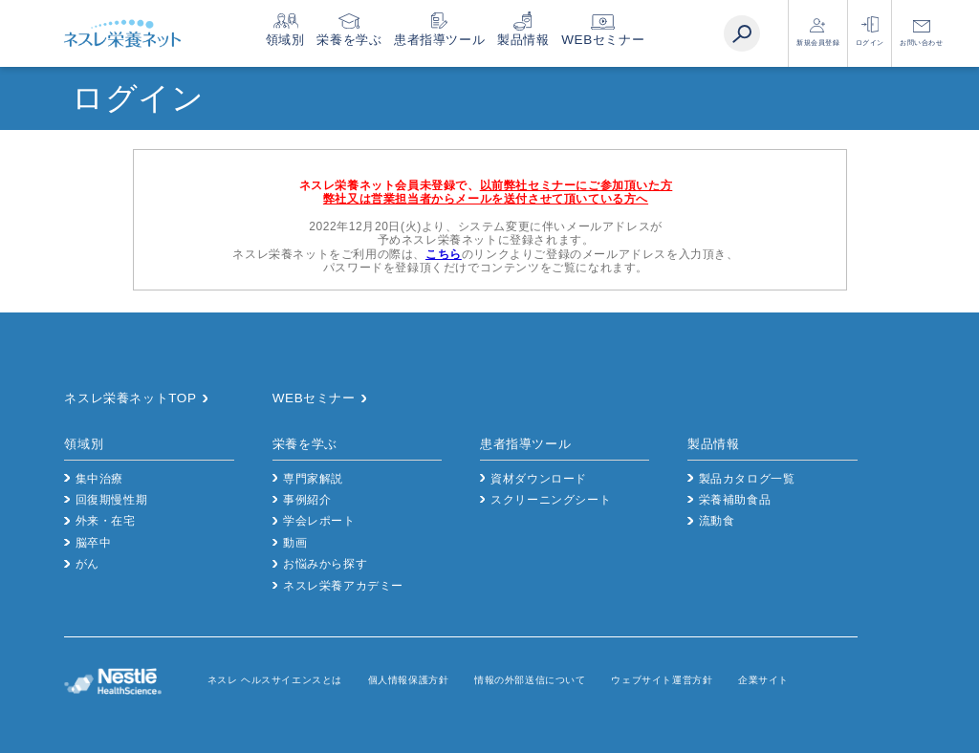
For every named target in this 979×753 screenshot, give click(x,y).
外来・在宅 (106, 520)
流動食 (717, 520)
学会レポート (319, 520)
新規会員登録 (818, 42)
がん (87, 563)
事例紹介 (307, 499)
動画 (295, 542)
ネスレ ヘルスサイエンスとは (274, 680)
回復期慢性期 (112, 499)
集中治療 (99, 478)
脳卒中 (94, 542)
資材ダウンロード (538, 478)
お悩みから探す (325, 563)
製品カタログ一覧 (747, 478)
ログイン (870, 42)
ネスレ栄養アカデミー (343, 585)
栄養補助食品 (735, 499)
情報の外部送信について (530, 680)
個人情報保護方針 (408, 680)
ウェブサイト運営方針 (661, 680)
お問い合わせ (922, 42)
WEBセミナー (630, 39)
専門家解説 (313, 478)
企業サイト (763, 680)
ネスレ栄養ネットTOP (130, 398)
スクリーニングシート (550, 499)
